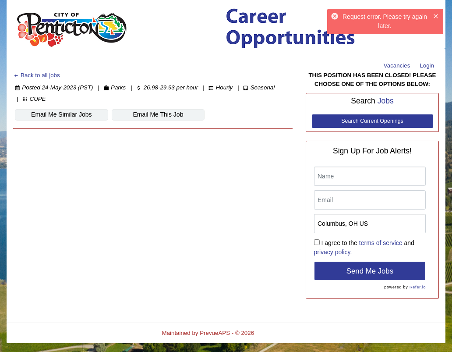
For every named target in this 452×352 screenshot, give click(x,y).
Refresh (280, 333)
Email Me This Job (158, 114)
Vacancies (397, 65)
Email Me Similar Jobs (61, 114)
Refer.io (418, 287)
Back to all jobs (36, 75)
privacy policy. (333, 252)
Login (427, 65)
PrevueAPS (215, 333)
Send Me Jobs (369, 271)
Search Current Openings (372, 121)
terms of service (381, 242)
